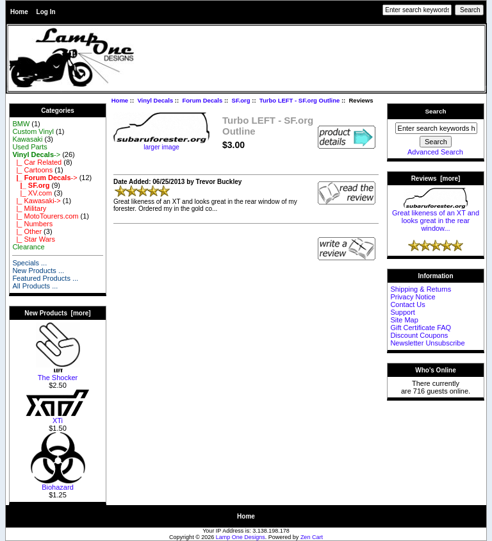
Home (19, 11)
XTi (58, 417)
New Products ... (38, 270)
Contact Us (407, 304)
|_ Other (27, 231)
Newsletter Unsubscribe (427, 343)
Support (402, 312)
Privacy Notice (412, 297)
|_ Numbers (32, 224)
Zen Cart (311, 537)
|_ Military (29, 208)
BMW (20, 124)
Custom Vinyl (33, 131)
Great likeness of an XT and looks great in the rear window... (435, 217)
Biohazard (58, 484)
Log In (46, 11)
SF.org (241, 100)
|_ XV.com (32, 193)
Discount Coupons (419, 335)
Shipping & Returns (420, 289)
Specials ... (29, 263)
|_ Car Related (37, 162)
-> (36, 154)
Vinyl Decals (155, 100)
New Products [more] (57, 313)
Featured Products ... (45, 278)
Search (436, 111)
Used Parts (29, 147)
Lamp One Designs (240, 537)
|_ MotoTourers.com (45, 216)
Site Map (404, 320)
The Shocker (58, 374)
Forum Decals (202, 100)
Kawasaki (27, 139)
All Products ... (35, 286)
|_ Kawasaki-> (36, 200)
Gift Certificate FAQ (420, 327)
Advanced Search (435, 152)
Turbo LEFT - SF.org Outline (299, 100)
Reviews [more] (436, 178)
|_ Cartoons (32, 170)
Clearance (28, 247)
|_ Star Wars (33, 239)
